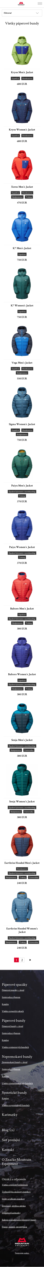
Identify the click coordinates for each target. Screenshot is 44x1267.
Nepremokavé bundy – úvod (14, 1062)
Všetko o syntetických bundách (16, 1105)
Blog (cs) (8, 1130)
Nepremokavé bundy (17, 1056)
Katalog (5, 1040)
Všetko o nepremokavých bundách (17, 1083)
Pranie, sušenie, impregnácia (14, 1226)
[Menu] (40, 3)
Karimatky (9, 1114)
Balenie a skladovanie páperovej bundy (19, 1219)
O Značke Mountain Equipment (16, 1161)
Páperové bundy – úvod (12, 1026)
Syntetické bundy (14, 1092)
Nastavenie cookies (22, 1253)
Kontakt (8, 1149)
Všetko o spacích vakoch (13, 1011)
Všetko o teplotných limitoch (15, 1184)
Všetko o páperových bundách (15, 1047)
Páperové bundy (13, 1020)
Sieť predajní (11, 1140)
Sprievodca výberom (11, 997)
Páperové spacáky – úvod (13, 990)
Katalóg (5, 1004)
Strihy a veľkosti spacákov (13, 1198)
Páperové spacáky (14, 984)
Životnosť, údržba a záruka (14, 1205)
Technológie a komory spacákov (16, 1191)
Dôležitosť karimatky (11, 1212)
